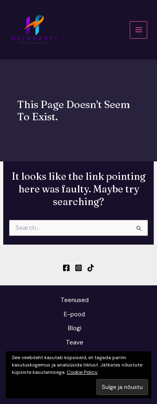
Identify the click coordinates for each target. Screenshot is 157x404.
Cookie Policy (82, 372)
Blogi (74, 328)
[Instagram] (78, 268)
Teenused (75, 300)
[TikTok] (90, 268)
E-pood (74, 314)
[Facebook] (66, 268)
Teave (74, 342)
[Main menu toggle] (138, 30)
